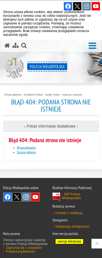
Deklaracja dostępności (72, 226)
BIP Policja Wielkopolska (71, 196)
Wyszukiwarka (26, 147)
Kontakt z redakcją (68, 213)
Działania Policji (33, 94)
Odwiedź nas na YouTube (35, 197)
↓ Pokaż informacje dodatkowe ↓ (51, 126)
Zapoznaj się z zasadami (24, 248)
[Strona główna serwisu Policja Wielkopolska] (7, 46)
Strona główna (12, 94)
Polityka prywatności (20, 251)
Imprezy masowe (72, 94)
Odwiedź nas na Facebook (7, 197)
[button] (92, 46)
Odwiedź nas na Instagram (26, 197)
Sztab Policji (52, 94)
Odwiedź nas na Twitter (17, 197)
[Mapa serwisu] (15, 46)
